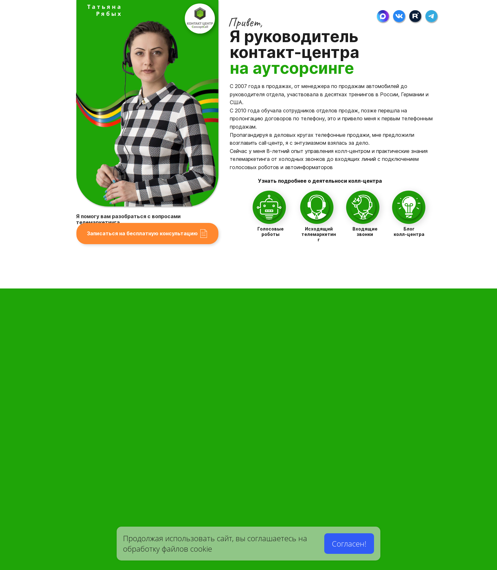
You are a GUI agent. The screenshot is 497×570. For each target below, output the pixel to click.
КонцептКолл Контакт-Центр (217, 359)
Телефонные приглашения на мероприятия (337, 464)
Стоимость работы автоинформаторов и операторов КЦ (343, 389)
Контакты (231, 512)
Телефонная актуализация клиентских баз (334, 438)
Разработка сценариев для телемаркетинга (222, 389)
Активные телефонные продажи (322, 412)
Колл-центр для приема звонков (121, 379)
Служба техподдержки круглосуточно (118, 432)
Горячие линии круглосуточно (125, 418)
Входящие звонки (365, 231)
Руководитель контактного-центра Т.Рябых (220, 441)
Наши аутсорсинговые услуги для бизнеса (222, 453)
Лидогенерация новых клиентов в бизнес (333, 425)
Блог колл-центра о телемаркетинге (224, 521)
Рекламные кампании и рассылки (326, 477)
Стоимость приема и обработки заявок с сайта (108, 463)
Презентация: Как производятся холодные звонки (344, 519)
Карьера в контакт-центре (98, 508)
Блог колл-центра (409, 231)
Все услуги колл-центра (222, 428)
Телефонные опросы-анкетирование (329, 488)
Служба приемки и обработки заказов (116, 405)
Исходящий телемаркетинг (318, 234)
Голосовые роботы (270, 231)
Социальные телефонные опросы (326, 498)
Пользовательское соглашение (228, 503)
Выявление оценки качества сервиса (330, 508)
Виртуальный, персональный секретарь (113, 392)
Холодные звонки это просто (318, 401)
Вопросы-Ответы (226, 475)
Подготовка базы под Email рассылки (222, 404)
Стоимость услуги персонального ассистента (110, 449)
